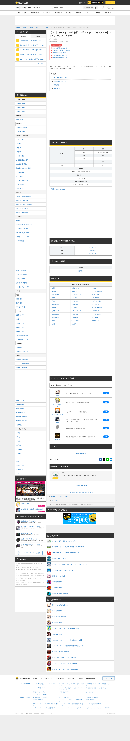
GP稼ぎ (18, 152)
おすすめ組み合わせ (22, 335)
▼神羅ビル (74, 291)
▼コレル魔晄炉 (54, 317)
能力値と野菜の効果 (22, 212)
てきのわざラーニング (22, 339)
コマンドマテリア (21, 323)
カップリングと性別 (22, 208)
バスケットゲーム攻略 (22, 237)
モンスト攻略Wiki (90, 692)
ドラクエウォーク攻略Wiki (40, 694)
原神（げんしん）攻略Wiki (40, 697)
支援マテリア (20, 319)
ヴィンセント (20, 465)
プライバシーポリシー (47, 678)
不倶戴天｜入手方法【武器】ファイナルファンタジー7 (33, 54)
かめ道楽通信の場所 (22, 160)
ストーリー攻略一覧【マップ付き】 (62, 50)
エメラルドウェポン (22, 127)
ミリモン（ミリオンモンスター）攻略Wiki (70, 708)
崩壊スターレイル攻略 (39, 692)
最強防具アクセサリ (22, 351)
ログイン (110, 3)
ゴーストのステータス (61, 78)
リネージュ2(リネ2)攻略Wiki (93, 704)
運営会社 (80, 678)
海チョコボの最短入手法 (23, 196)
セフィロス (19, 469)
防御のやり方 (20, 408)
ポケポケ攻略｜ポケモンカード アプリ (96, 688)
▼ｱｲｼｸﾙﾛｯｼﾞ (95, 311)
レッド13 (19, 449)
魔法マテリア (20, 315)
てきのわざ (58, 13)
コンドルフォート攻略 (22, 287)
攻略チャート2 (20, 107)
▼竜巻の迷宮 (74, 314)
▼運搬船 (52, 298)
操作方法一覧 (20, 404)
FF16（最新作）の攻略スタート (61, 48)
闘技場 (18, 220)
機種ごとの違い (20, 400)
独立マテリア (20, 327)
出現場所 (56, 85)
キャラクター (47, 13)
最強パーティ (108, 13)
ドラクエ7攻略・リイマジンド (41, 688)
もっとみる (41, 64)
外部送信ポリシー (60, 678)
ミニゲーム (88, 13)
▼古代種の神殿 (54, 311)
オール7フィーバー (21, 176)
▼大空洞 (73, 324)
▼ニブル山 (74, 307)
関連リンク (57, 88)
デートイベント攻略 (22, 180)
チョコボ (68, 13)
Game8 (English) (90, 678)
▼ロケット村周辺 (97, 307)
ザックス (19, 473)
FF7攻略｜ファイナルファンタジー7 (60, 496)
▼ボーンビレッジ (76, 311)
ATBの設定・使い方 (22, 359)
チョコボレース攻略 (22, 229)
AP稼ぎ (98, 13)
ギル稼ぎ (19, 144)
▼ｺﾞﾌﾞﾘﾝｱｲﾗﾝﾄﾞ (75, 320)
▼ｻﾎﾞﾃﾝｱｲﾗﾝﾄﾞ (96, 320)
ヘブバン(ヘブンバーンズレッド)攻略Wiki (44, 708)
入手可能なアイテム (60, 81)
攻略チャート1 (20, 103)
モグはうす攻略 (20, 279)
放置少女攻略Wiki (38, 700)
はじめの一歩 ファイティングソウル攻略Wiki (98, 708)
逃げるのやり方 (20, 412)
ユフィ (18, 461)
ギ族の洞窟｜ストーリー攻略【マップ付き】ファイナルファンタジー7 (33, 40)
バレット (19, 437)
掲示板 (38, 36)
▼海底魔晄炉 (74, 317)
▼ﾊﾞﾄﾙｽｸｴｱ (53, 301)
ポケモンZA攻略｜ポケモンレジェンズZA (44, 684)
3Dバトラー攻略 (21, 270)
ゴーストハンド (93, 247)
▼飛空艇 (52, 320)
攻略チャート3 (20, 111)
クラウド (19, 433)
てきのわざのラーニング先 (59, 55)
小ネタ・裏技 (20, 156)
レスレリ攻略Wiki (64, 697)
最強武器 (78, 13)
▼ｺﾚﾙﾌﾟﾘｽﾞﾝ (74, 301)
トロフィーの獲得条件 (22, 363)
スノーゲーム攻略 (21, 275)
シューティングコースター (24, 224)
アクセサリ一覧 (20, 307)
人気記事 (23, 36)
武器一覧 (19, 299)
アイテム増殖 (20, 172)
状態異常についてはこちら (58, 189)
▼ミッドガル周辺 (97, 291)
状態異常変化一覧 (21, 421)
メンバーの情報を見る (80, 485)
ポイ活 (81, 2)
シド (17, 457)
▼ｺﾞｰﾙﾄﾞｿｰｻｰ (95, 298)
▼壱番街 (52, 288)
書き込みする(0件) (81, 453)
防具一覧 (19, 303)
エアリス (19, 445)
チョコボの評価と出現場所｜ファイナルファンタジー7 (33, 50)
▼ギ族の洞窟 (74, 304)
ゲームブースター (21, 367)
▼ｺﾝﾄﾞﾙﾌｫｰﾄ (95, 294)
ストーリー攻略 (22, 13)
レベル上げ (19, 139)
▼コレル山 (74, 298)
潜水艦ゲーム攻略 (21, 283)
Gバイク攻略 (20, 241)
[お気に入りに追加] (88, 7)
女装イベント (20, 184)
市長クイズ (19, 188)
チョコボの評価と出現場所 (24, 204)
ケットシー (19, 453)
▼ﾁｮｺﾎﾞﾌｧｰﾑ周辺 (54, 294)
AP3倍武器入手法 (21, 164)
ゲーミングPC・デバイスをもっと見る (31, 553)
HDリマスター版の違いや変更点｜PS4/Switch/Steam (33, 59)
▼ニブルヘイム (96, 304)
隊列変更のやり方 (21, 416)
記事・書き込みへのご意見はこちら (81, 492)
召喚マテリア (20, 331)
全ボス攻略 (19, 119)
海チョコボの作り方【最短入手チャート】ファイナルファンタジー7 (33, 45)
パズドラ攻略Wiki (64, 692)
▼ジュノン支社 (96, 314)
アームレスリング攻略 (22, 233)
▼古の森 (52, 324)
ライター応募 (108, 678)
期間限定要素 (35, 13)
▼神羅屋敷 (53, 307)
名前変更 (19, 425)
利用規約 (35, 678)
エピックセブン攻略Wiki (92, 697)
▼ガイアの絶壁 (54, 314)
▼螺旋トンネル (75, 288)
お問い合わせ (72, 678)
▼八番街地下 (95, 317)
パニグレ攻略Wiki (90, 700)
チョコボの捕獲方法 (22, 200)
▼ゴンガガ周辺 (96, 301)
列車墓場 (80, 271)
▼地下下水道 (54, 291)
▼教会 (94, 288)
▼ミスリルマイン (76, 294)
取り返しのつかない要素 (59, 53)
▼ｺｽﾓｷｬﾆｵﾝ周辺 (54, 304)
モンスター (55, 500)
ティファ (19, 441)
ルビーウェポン (20, 131)
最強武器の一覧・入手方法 (59, 57)
